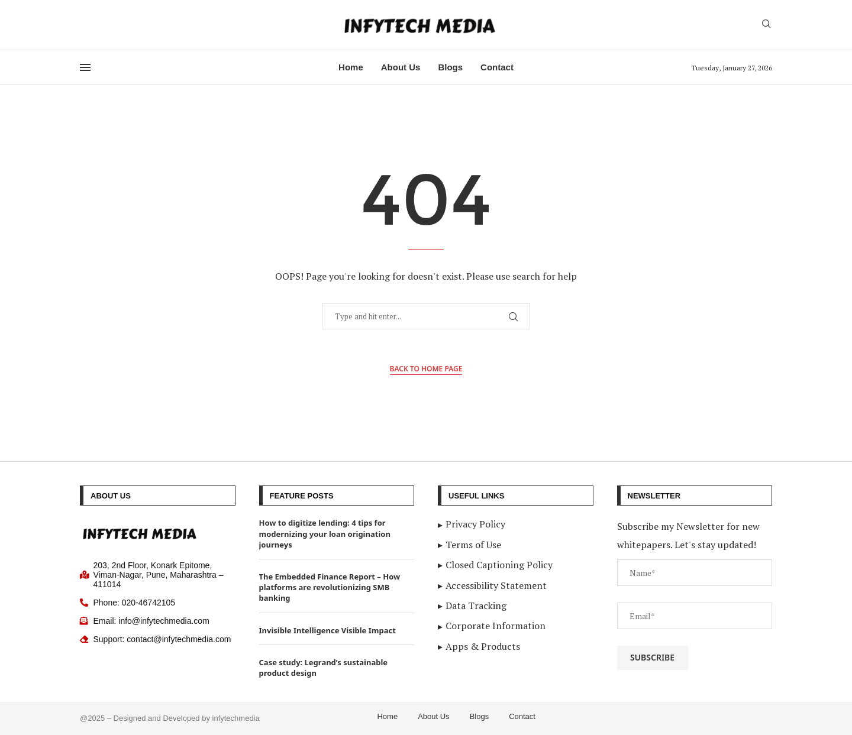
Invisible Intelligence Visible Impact (327, 630)
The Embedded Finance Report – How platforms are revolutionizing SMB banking (330, 587)
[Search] (766, 25)
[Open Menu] (85, 67)
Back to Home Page (426, 369)
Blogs (450, 67)
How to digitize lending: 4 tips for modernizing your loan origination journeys (324, 533)
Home (350, 67)
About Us (401, 67)
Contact (497, 67)
